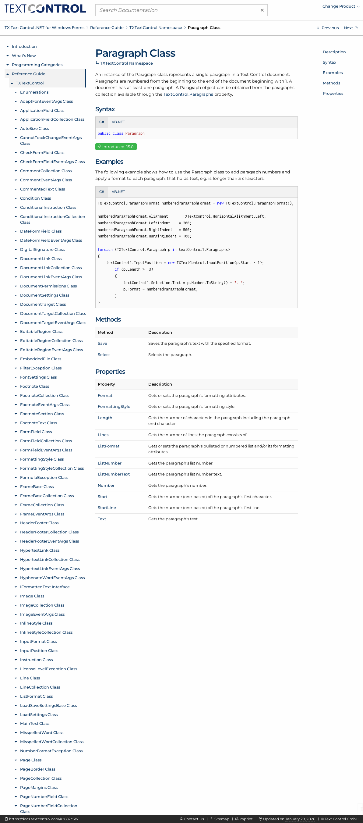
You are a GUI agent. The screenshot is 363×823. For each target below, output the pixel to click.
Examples (333, 72)
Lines (103, 434)
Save (102, 343)
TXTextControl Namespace (155, 27)
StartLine (107, 507)
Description (334, 51)
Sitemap (221, 819)
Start (102, 496)
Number (106, 485)
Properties (333, 93)
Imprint (246, 819)
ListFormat (108, 446)
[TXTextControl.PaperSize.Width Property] (327, 28)
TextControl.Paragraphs (188, 94)
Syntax (329, 62)
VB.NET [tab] (118, 122)
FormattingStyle (114, 406)
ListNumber (110, 463)
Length (105, 417)
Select (104, 354)
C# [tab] (101, 122)
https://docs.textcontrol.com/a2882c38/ (43, 819)
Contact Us (194, 819)
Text (102, 518)
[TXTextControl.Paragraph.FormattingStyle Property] (351, 28)
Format (105, 395)
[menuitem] (306, 7)
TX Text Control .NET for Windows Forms (44, 27)
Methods (331, 82)
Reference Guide (107, 27)
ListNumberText (114, 474)
